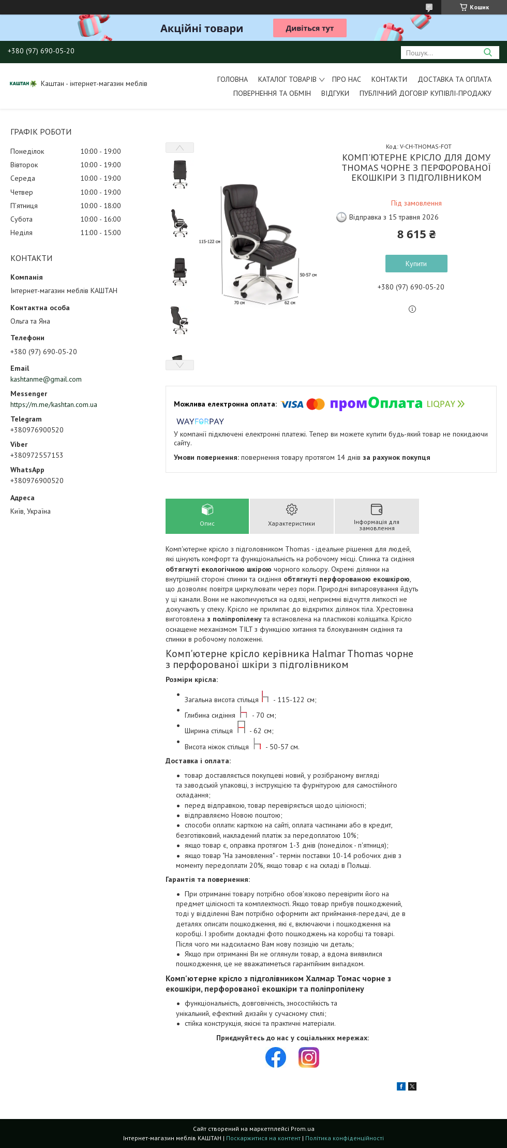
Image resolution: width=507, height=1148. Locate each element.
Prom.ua (303, 1128)
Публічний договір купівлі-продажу (425, 93)
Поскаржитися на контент (263, 1138)
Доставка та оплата (454, 79)
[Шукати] (487, 52)
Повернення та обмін (272, 93)
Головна (232, 79)
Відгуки (335, 93)
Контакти (389, 79)
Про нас (346, 79)
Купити (416, 263)
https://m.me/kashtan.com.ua (53, 404)
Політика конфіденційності (344, 1138)
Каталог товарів (287, 79)
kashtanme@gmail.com (46, 379)
